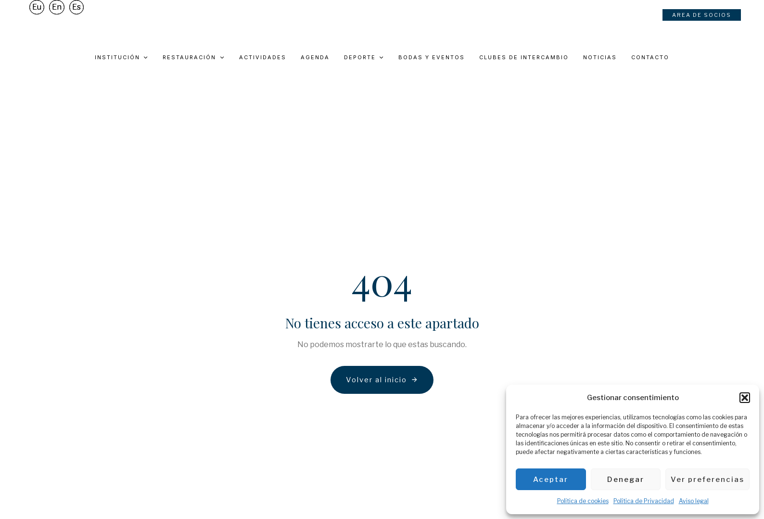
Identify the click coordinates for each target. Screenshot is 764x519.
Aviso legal (694, 501)
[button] (745, 397)
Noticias (600, 57)
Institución (121, 57)
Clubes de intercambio (524, 57)
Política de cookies (583, 501)
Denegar (625, 479)
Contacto (650, 57)
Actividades (262, 57)
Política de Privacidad (643, 501)
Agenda (315, 57)
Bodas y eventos (431, 57)
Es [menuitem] (76, 21)
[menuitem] (37, 21)
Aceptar (550, 479)
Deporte (364, 57)
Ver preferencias (707, 479)
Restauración (193, 57)
